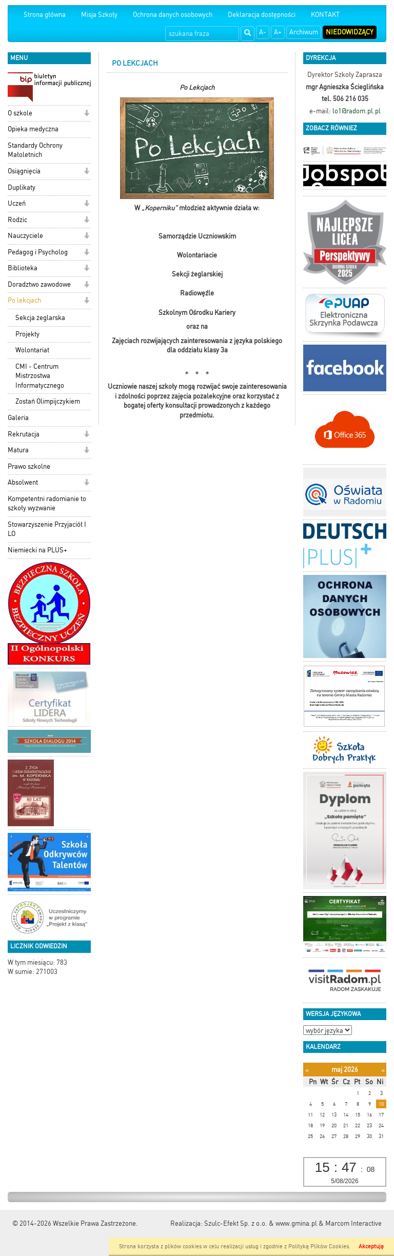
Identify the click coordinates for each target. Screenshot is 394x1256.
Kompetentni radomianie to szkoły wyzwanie (47, 503)
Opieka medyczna (33, 129)
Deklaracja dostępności (262, 14)
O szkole (20, 113)
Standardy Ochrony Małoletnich (35, 150)
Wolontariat (32, 350)
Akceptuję (371, 1246)
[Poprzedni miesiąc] (307, 1070)
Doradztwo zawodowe (39, 284)
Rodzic (17, 220)
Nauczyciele (25, 236)
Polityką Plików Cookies (318, 1246)
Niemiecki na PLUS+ (37, 550)
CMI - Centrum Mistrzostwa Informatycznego (39, 376)
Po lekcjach (24, 300)
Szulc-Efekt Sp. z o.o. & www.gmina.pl (260, 1223)
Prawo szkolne (29, 466)
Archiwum (303, 32)
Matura (18, 450)
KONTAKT (325, 14)
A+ (278, 32)
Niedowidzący (349, 32)
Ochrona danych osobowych (172, 14)
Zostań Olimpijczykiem (47, 401)
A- (262, 32)
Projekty (27, 334)
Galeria (18, 418)
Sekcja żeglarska (40, 318)
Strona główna (45, 14)
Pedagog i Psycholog (38, 252)
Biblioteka (22, 268)
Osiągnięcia (24, 171)
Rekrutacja (24, 434)
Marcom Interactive (353, 1223)
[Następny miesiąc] (383, 1070)
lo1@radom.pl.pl (356, 111)
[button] (86, 114)
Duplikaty (21, 187)
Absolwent (23, 482)
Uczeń (17, 203)
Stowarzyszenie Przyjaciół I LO (47, 529)
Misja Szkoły (99, 14)
